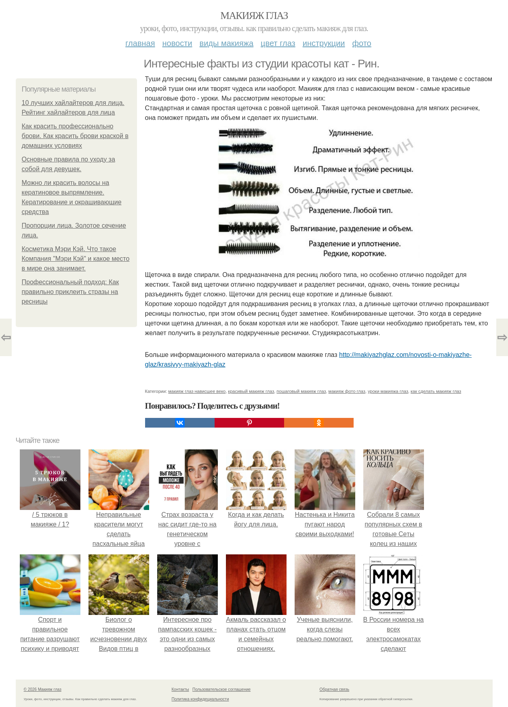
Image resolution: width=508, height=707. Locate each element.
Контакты (180, 689)
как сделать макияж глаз (436, 391)
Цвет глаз (278, 43)
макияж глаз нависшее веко (197, 391)
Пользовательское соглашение (221, 689)
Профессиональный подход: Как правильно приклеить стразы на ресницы (70, 292)
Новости (177, 43)
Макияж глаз (254, 15)
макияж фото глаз (347, 391)
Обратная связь (335, 689)
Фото (361, 43)
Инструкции (324, 43)
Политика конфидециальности (200, 699)
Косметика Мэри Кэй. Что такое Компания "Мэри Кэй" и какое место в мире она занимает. (76, 258)
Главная (140, 43)
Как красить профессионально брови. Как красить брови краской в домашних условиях (75, 136)
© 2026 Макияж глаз (42, 689)
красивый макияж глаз (251, 391)
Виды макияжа (227, 43)
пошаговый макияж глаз (301, 391)
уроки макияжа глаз (388, 391)
